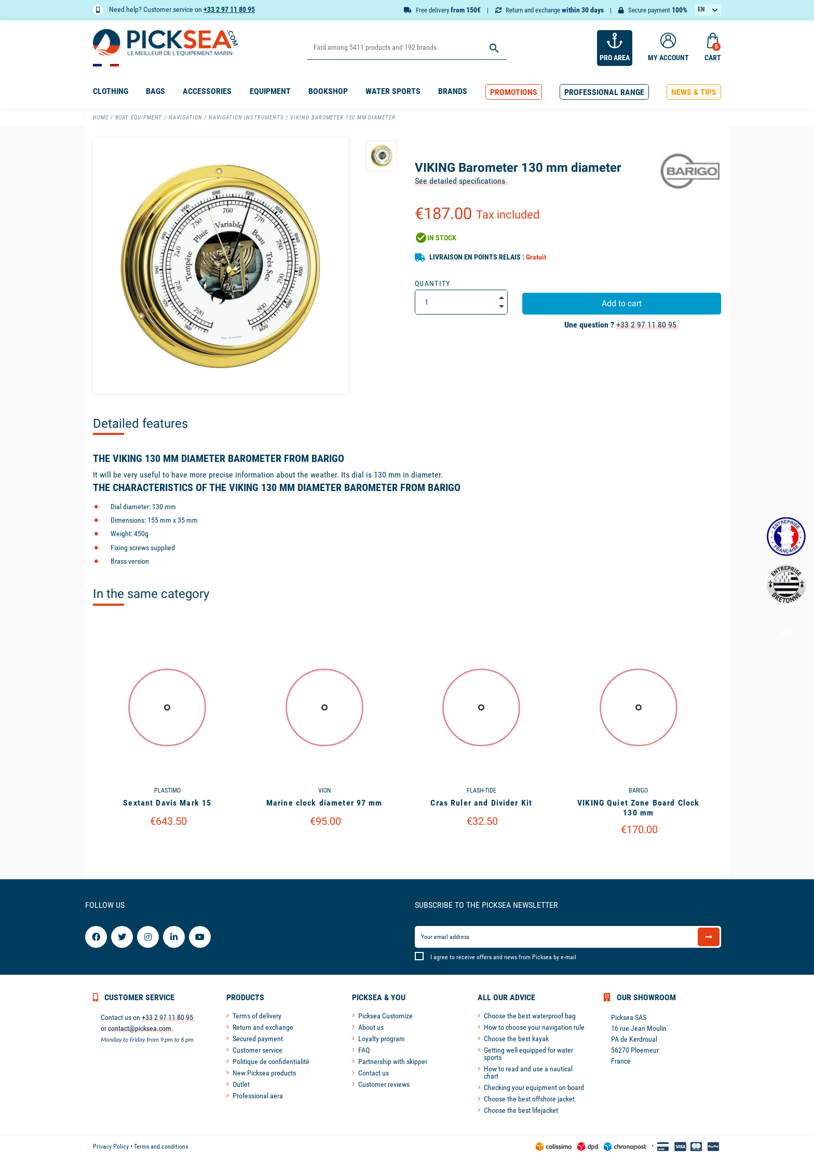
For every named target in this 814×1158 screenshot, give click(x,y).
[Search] (406, 48)
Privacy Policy (111, 1146)
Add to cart (622, 303)
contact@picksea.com (139, 1028)
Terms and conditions (161, 1146)
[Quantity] (461, 302)
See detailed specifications (460, 181)
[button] (513, 92)
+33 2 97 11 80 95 (229, 9)
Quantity (433, 283)
